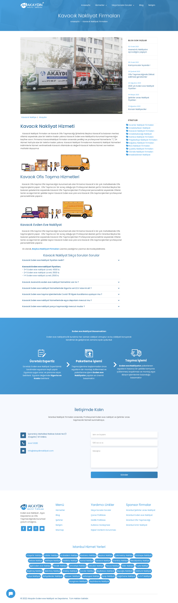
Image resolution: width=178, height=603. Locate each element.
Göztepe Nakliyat (143, 555)
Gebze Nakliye (35, 560)
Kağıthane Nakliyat (126, 576)
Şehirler (59, 520)
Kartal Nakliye (86, 560)
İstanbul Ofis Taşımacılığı (138, 520)
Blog (141, 5)
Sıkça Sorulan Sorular (122, 5)
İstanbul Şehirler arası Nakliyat (140, 510)
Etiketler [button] (133, 120)
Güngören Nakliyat (78, 581)
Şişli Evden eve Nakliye (40, 565)
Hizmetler (100, 5)
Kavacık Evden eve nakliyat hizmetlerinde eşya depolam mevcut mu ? (57, 300)
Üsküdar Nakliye (95, 565)
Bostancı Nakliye (88, 555)
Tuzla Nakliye (142, 565)
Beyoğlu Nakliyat (125, 571)
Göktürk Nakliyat (143, 571)
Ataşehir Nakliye (34, 555)
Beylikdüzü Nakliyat (105, 571)
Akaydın (43, 117)
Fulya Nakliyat (33, 576)
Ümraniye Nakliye (77, 565)
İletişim (151, 5)
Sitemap (60, 530)
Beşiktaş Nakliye (34, 571)
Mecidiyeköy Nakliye (140, 560)
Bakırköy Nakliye (52, 571)
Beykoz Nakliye (105, 555)
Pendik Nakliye (60, 565)
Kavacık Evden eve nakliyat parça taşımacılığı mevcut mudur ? (53, 306)
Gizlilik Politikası (98, 520)
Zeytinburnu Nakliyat (99, 581)
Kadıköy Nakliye (70, 560)
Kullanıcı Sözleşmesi (100, 525)
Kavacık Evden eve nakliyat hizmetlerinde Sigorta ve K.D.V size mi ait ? (57, 288)
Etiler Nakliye (127, 565)
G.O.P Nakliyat (144, 576)
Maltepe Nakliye (52, 560)
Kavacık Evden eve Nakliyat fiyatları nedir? (43, 260)
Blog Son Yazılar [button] (137, 40)
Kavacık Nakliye (28, 117)
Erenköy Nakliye (120, 560)
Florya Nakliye (112, 565)
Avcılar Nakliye (87, 571)
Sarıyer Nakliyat (72, 576)
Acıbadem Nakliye (69, 555)
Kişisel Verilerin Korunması (103, 530)
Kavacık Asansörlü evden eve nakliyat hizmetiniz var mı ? (50, 282)
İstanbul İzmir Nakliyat (136, 525)
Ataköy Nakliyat (70, 571)
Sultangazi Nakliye (91, 576)
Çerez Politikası (98, 515)
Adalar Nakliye (51, 555)
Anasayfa (85, 5)
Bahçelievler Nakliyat (53, 576)
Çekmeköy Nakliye (124, 555)
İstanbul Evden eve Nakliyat (139, 515)
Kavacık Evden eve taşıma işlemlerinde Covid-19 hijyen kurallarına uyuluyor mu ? (62, 294)
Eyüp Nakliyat (108, 576)
